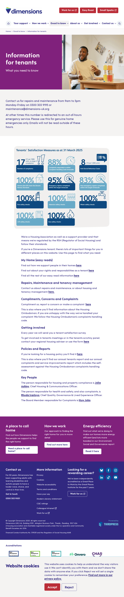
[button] (22, 23)
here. (51, 291)
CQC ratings (42, 503)
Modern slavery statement (49, 499)
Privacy (40, 475)
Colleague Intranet (47, 508)
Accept (52, 587)
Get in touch (12, 494)
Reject (69, 587)
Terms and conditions (47, 489)
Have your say (43, 494)
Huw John (84, 400)
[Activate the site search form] (119, 23)
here (78, 265)
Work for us (43, 513)
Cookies (40, 480)
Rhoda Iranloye (30, 395)
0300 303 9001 (13, 498)
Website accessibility (46, 484)
